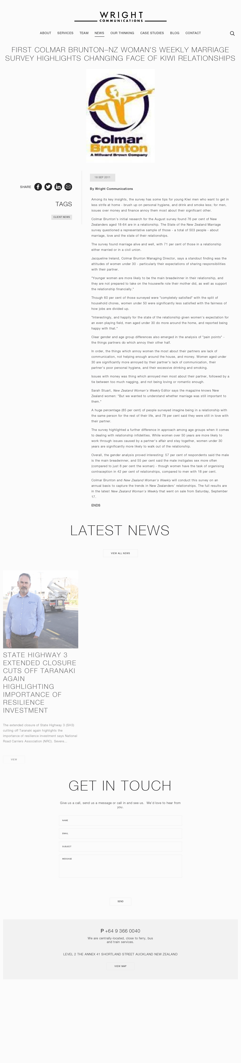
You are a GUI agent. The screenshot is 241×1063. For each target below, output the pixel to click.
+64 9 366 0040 (122, 931)
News (99, 33)
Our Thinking (122, 33)
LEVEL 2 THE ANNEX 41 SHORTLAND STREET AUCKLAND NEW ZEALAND (120, 954)
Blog (174, 33)
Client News (61, 217)
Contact (193, 33)
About (45, 33)
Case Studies (152, 33)
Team (84, 33)
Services (65, 33)
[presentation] (120, 888)
